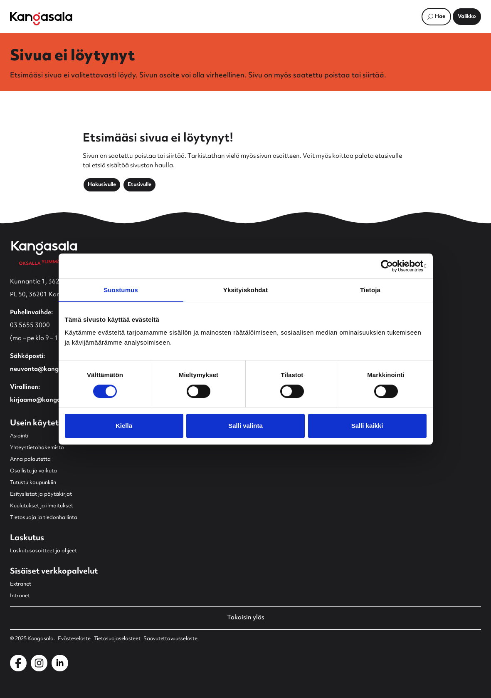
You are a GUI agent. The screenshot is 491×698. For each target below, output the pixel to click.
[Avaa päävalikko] (467, 16)
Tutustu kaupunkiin (33, 482)
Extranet (20, 584)
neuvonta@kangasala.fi (45, 369)
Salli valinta (245, 425)
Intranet (20, 596)
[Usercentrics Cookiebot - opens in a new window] (390, 266)
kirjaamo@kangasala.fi (44, 400)
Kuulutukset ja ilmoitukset (41, 506)
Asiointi (19, 436)
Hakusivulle (102, 184)
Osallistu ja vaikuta (33, 471)
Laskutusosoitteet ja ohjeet (43, 551)
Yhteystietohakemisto (37, 447)
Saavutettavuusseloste (170, 638)
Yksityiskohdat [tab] (245, 289)
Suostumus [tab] (121, 289)
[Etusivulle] (41, 18)
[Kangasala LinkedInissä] (60, 663)
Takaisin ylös (245, 618)
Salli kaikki (367, 425)
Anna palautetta (30, 459)
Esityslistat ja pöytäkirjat (41, 494)
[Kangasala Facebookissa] (18, 663)
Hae (440, 16)
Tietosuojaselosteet (117, 638)
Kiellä (124, 425)
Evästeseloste (74, 638)
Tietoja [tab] (370, 289)
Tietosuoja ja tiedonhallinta (43, 517)
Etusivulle (139, 184)
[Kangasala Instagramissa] (39, 663)
